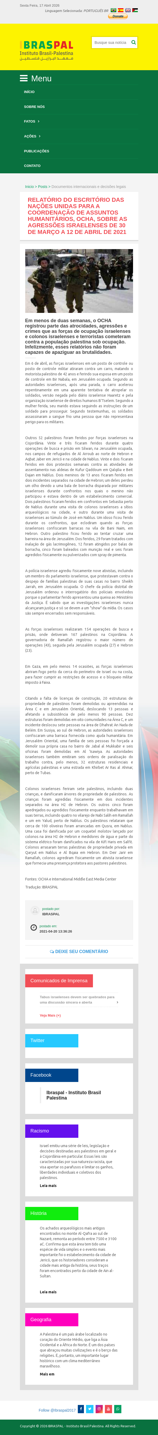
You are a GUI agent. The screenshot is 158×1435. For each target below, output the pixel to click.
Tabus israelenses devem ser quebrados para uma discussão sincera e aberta (77, 999)
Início (29, 92)
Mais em (47, 1374)
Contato (32, 166)
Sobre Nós (34, 107)
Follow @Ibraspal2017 (57, 1410)
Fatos (29, 121)
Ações (30, 136)
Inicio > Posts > (38, 186)
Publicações (36, 151)
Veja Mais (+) (50, 1015)
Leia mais (48, 1186)
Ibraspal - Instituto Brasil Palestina (73, 1095)
